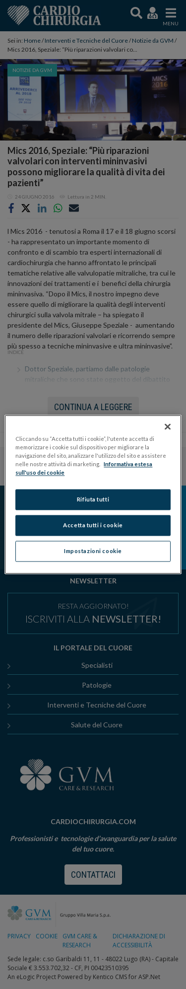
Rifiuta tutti (93, 499)
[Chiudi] (168, 426)
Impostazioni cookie (93, 551)
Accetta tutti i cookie (93, 525)
